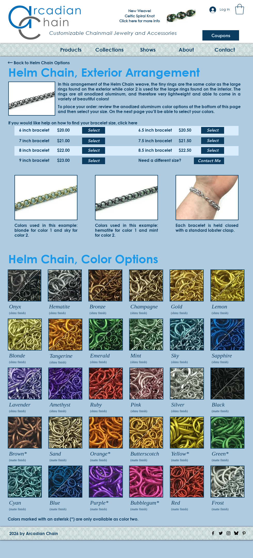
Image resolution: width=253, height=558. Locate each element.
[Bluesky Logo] (236, 533)
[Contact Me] (209, 160)
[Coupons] (220, 35)
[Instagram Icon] (228, 533)
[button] (239, 9)
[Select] (93, 130)
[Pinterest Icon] (244, 533)
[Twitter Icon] (220, 533)
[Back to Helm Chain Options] (42, 63)
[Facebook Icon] (213, 533)
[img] (24, 292)
